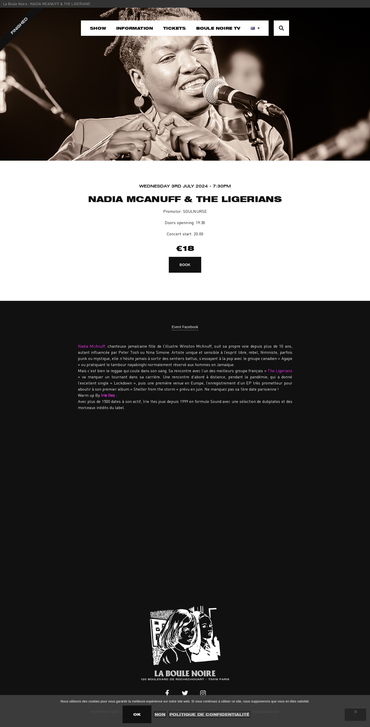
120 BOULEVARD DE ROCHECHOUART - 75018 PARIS (185, 679)
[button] (281, 28)
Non (160, 714)
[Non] (355, 715)
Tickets (174, 28)
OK (137, 714)
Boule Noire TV (218, 28)
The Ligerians (280, 370)
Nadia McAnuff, (92, 346)
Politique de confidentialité (209, 714)
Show (98, 28)
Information (134, 28)
